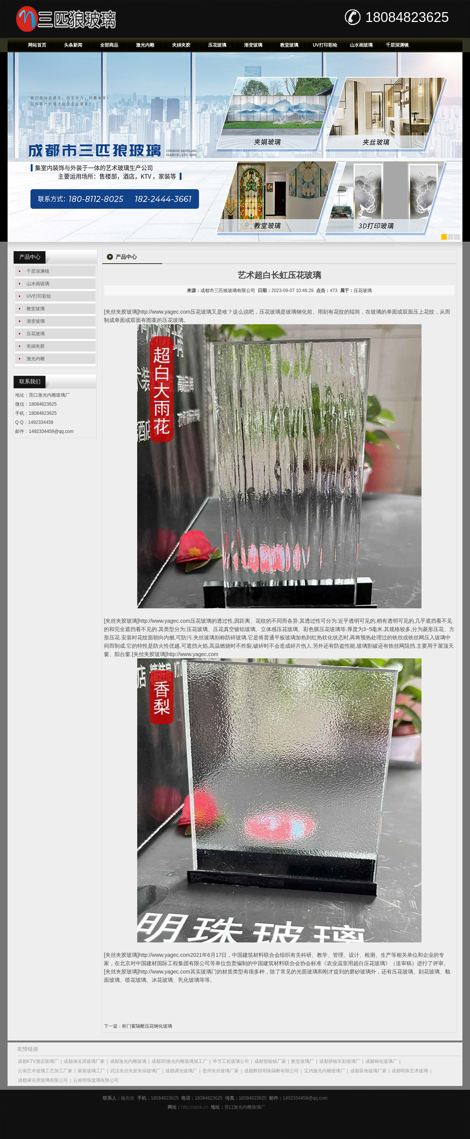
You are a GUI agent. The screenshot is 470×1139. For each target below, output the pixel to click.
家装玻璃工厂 (91, 1070)
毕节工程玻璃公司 (231, 1061)
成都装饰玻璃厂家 (368, 1070)
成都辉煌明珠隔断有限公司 (271, 1070)
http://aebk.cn (194, 1107)
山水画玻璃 (361, 45)
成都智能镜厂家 (270, 1061)
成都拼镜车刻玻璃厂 (339, 1061)
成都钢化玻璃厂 (381, 1061)
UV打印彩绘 (325, 45)
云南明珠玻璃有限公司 (96, 1080)
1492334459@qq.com (51, 431)
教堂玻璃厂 (302, 1061)
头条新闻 (73, 45)
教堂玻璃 (289, 45)
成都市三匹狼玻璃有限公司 (228, 290)
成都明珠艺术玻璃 (410, 1070)
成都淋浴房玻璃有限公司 (43, 1080)
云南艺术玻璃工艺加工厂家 (45, 1070)
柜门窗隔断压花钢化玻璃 (147, 1026)
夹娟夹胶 (181, 45)
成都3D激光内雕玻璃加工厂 (179, 1061)
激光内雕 (145, 45)
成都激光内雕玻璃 (128, 1061)
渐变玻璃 (253, 45)
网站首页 (37, 45)
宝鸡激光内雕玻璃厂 (324, 1070)
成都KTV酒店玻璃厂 (38, 1061)
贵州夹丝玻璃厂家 (220, 1070)
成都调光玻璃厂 (181, 1070)
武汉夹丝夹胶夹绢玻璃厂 (135, 1070)
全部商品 (109, 45)
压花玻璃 (217, 45)
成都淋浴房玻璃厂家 (84, 1061)
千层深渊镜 (397, 45)
